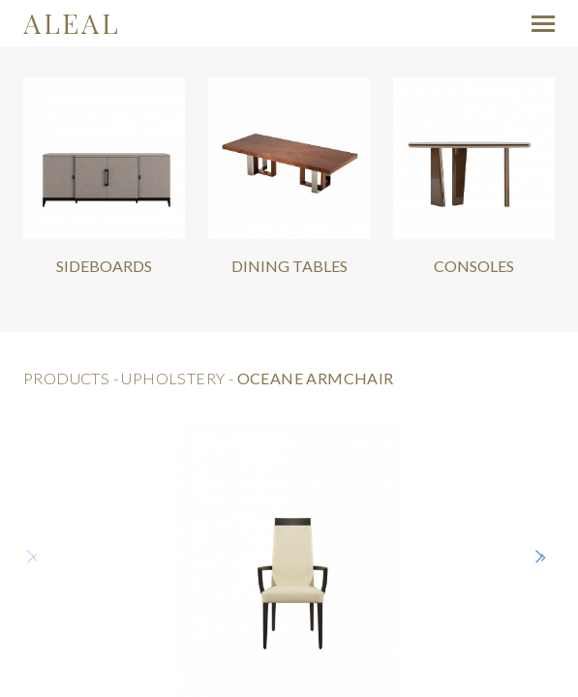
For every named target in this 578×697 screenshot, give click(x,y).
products (66, 378)
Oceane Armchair (315, 378)
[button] (543, 557)
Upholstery (173, 378)
